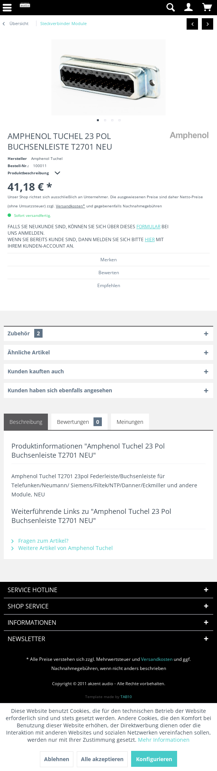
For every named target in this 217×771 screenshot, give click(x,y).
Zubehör (25, 333)
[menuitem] (134, 7)
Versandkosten (157, 659)
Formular (148, 226)
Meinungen (130, 421)
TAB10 (126, 696)
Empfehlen (108, 285)
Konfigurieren (154, 759)
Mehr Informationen (164, 739)
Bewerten (108, 272)
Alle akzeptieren (102, 759)
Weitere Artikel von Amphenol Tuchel (62, 547)
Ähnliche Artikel (29, 352)
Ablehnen (56, 759)
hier (150, 239)
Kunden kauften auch (36, 371)
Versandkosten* (70, 206)
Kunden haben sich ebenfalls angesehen (60, 390)
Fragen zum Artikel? (39, 540)
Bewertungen (79, 421)
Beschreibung (26, 421)
